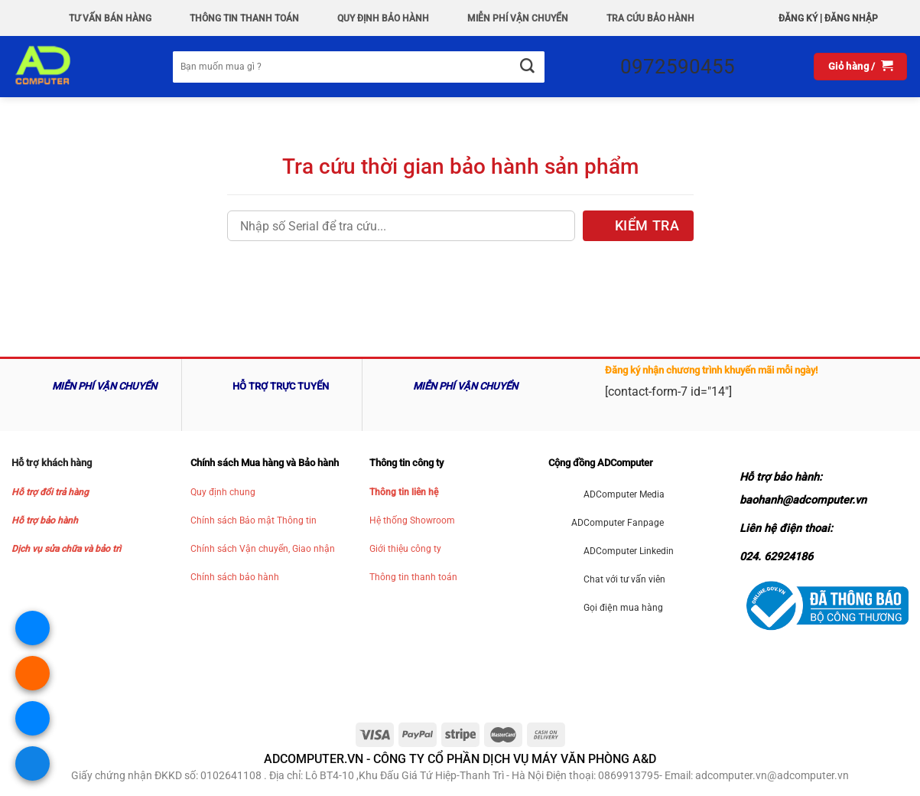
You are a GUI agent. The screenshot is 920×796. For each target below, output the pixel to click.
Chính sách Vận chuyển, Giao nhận (262, 548)
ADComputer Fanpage (617, 522)
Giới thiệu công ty (405, 548)
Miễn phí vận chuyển (517, 18)
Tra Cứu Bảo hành (650, 18)
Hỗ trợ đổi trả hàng (50, 492)
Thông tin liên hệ (403, 492)
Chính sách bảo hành (234, 577)
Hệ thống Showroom (412, 520)
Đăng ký (798, 18)
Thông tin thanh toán (413, 577)
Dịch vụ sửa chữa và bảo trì (66, 548)
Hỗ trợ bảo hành (44, 520)
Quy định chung (222, 492)
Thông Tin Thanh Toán (244, 18)
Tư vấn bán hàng (110, 18)
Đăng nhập (851, 18)
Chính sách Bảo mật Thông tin (253, 520)
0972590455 (677, 66)
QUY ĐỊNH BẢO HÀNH (383, 18)
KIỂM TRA (647, 225)
